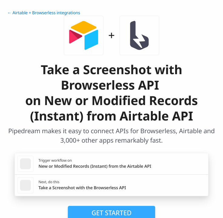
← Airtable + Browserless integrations (43, 13)
